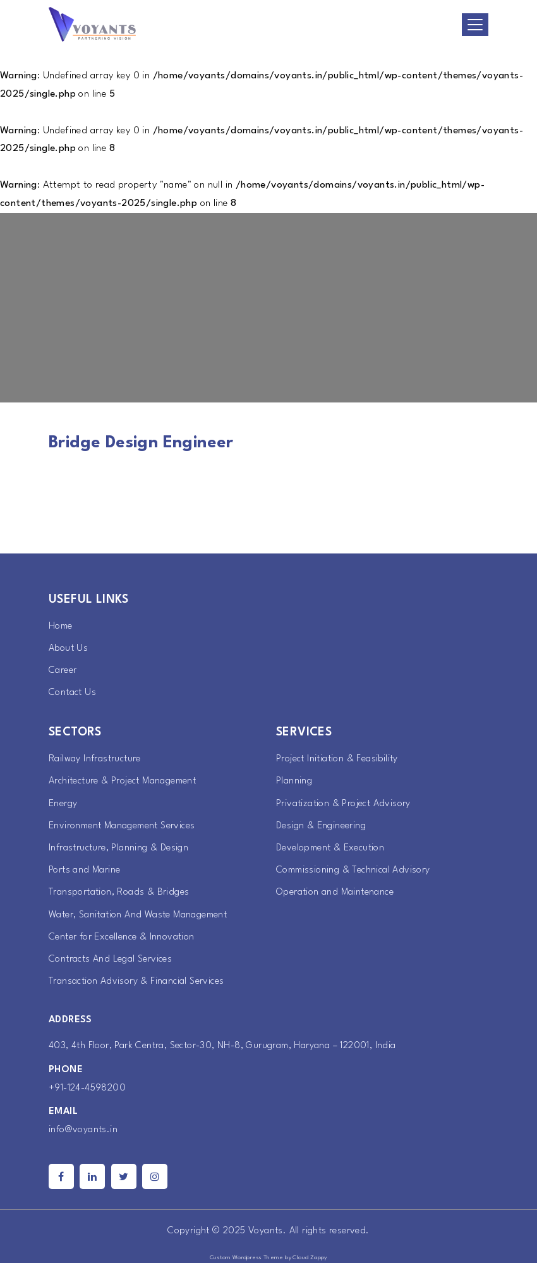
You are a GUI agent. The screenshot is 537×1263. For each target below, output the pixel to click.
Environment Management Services (122, 826)
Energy (63, 804)
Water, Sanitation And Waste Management (138, 915)
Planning (294, 781)
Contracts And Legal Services (110, 959)
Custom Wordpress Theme (247, 1257)
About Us (68, 648)
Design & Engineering (321, 826)
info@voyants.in (83, 1130)
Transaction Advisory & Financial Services (136, 981)
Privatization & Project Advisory (343, 804)
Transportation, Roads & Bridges (119, 892)
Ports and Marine (84, 870)
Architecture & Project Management (122, 781)
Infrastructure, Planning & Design (118, 848)
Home (61, 626)
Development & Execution (330, 848)
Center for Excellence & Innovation (122, 937)
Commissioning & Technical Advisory (353, 870)
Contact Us (72, 693)
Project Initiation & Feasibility (337, 759)
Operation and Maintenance (335, 892)
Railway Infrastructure (95, 759)
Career (62, 670)
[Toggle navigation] (475, 24)
